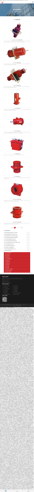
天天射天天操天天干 (14, 320)
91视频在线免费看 (2, 449)
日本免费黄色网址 (24, 383)
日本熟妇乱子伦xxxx (4, 428)
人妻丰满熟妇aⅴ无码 (12, 352)
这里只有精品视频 (14, 428)
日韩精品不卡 (19, 396)
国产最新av (3, 488)
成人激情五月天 (8, 323)
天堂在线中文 (14, 432)
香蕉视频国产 (18, 434)
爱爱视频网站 (30, 468)
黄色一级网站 (22, 360)
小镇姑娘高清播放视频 (13, 396)
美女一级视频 (14, 340)
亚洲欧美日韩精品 (23, 340)
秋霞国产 (1, 479)
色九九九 (16, 336)
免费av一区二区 (19, 356)
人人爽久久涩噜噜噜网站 (16, 400)
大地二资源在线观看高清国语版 (17, 383)
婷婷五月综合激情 (27, 442)
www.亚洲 (12, 316)
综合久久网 (28, 317)
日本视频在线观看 (22, 453)
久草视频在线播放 (30, 462)
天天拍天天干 (19, 373)
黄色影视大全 (31, 361)
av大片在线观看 (24, 354)
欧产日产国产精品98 (19, 428)
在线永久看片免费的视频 (3, 442)
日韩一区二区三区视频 (9, 382)
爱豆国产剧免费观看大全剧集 (24, 365)
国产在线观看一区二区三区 (3, 317)
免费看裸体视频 (24, 413)
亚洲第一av (19, 413)
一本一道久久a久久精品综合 (20, 358)
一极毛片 (3, 352)
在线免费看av (24, 339)
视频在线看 (15, 377)
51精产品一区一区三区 (8, 332)
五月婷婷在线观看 (10, 370)
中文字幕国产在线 (23, 329)
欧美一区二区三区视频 (27, 358)
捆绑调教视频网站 (19, 462)
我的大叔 (17, 479)
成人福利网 (18, 416)
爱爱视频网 (22, 376)
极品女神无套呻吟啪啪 (29, 388)
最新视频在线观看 (29, 486)
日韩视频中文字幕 (10, 475)
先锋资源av (5, 380)
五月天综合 (13, 338)
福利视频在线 (10, 393)
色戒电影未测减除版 (22, 345)
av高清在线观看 (30, 368)
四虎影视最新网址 (4, 475)
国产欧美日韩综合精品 (9, 313)
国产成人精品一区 (19, 373)
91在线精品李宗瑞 (6, 454)
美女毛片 (30, 310)
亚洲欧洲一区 (3, 348)
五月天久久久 (24, 357)
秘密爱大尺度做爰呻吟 (8, 463)
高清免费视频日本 (29, 395)
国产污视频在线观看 (24, 423)
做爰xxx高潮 (24, 362)
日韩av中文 (17, 471)
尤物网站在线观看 (18, 442)
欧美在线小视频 (10, 416)
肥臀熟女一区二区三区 (26, 346)
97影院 (1, 351)
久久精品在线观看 (9, 330)
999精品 (2, 454)
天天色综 (10, 436)
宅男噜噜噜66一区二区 (16, 345)
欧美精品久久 (14, 439)
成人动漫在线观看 (21, 422)
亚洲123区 (20, 472)
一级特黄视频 (21, 355)
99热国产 (30, 375)
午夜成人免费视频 (25, 325)
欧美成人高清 (2, 357)
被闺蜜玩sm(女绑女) (23, 447)
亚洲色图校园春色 (10, 327)
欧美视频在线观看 (28, 359)
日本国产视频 (11, 486)
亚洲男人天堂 (5, 322)
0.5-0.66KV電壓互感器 (8, 258)
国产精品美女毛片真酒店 (27, 438)
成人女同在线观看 (25, 334)
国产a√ (10, 412)
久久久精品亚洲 (10, 362)
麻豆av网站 (25, 387)
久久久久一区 (14, 433)
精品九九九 (17, 480)
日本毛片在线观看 (31, 412)
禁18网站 (10, 375)
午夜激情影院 (30, 430)
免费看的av (11, 398)
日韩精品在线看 (16, 473)
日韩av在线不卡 (21, 353)
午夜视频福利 (9, 421)
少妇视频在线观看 (3, 428)
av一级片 (5, 429)
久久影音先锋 (22, 438)
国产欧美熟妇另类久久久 (20, 460)
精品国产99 (27, 329)
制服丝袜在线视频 (9, 387)
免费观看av (19, 347)
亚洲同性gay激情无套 (20, 428)
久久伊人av (24, 419)
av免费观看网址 (28, 457)
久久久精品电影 (9, 358)
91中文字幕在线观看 (22, 381)
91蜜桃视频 (28, 340)
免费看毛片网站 (14, 363)
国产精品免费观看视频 (5, 474)
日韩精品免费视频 (24, 414)
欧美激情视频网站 (3, 404)
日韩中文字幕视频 (30, 356)
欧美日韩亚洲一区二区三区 (3, 456)
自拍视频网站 (23, 429)
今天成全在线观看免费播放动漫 (9, 472)
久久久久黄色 (6, 431)
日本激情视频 (29, 440)
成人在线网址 (5, 337)
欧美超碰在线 (27, 310)
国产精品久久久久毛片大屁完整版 (8, 355)
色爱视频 (24, 332)
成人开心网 (5, 368)
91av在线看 (23, 356)
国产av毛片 (22, 387)
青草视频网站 (8, 445)
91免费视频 (19, 387)
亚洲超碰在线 (5, 374)
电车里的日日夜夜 (25, 318)
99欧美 (12, 318)
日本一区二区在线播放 (16, 404)
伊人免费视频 (8, 455)
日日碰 (6, 362)
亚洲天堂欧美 (29, 448)
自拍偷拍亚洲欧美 (9, 429)
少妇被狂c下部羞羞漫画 (19, 378)
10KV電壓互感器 (7, 260)
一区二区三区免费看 (17, 455)
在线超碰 (23, 478)
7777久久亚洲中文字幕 (14, 406)
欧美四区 (8, 368)
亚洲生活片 (18, 343)
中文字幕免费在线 (21, 442)
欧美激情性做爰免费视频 (26, 421)
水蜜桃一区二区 (10, 462)
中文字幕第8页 (18, 376)
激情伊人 (25, 401)
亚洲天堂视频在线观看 (11, 325)
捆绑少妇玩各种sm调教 (3, 402)
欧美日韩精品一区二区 (9, 433)
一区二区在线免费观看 (8, 453)
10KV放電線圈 (14, 291)
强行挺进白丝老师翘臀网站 (21, 326)
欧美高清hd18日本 (25, 480)
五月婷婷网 (23, 475)
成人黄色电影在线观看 (28, 314)
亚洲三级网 (10, 406)
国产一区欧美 (4, 443)
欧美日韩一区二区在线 (21, 476)
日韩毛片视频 (30, 450)
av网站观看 (2, 427)
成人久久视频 (27, 349)
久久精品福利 (2, 400)
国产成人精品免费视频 (21, 398)
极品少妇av (22, 330)
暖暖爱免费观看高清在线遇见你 (8, 339)
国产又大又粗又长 (19, 420)
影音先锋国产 (26, 451)
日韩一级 (32, 451)
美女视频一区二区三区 (29, 384)
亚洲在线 (26, 356)
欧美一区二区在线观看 (23, 322)
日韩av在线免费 (7, 311)
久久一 (20, 471)
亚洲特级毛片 (10, 319)
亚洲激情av (3, 417)
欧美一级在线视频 (31, 366)
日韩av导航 (15, 387)
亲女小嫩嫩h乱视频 (16, 415)
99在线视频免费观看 (29, 308)
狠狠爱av (21, 340)
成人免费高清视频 (7, 486)
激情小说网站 (15, 483)
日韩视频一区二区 (2, 362)
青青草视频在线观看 (9, 477)
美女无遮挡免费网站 (25, 412)
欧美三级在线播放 (18, 424)
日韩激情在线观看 (23, 402)
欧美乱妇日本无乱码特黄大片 (28, 385)
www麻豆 (6, 409)
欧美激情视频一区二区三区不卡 (21, 436)
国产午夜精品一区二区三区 (24, 386)
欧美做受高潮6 (14, 489)
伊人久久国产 (28, 402)
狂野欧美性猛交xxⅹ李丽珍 (15, 435)
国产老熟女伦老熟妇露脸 (28, 429)
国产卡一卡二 (14, 343)
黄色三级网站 (16, 413)
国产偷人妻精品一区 (3, 344)
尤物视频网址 (16, 310)
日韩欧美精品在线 (19, 335)
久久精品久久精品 (4, 321)
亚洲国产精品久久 (8, 464)
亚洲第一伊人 (6, 389)
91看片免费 (11, 442)
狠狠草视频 (9, 390)
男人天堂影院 (6, 327)
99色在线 (26, 377)
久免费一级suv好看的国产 (20, 397)
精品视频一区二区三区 (26, 418)
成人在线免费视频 (9, 380)
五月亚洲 (21, 352)
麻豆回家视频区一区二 (28, 328)
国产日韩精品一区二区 (7, 369)
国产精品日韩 (4, 388)
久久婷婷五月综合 (13, 376)
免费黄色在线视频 (24, 324)
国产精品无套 (15, 439)
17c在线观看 (25, 434)
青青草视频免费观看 (20, 419)
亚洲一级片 (13, 420)
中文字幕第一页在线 (26, 393)
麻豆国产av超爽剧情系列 (12, 379)
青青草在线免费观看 (29, 419)
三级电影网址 (30, 337)
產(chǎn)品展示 (15, 11)
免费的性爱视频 (27, 327)
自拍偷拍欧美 (22, 431)
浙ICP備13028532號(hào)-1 (30, 304)
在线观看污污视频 (4, 416)
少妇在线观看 (30, 372)
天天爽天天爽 (15, 486)
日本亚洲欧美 (3, 453)
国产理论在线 (10, 337)
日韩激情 (12, 417)
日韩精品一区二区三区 (7, 366)
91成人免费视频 (4, 450)
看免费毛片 (4, 437)
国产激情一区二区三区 (5, 329)
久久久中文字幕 (6, 480)
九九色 (21, 482)
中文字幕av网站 (9, 428)
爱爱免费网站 (12, 311)
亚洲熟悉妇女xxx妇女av (10, 470)
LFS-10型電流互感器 (17, 153)
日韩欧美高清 (9, 461)
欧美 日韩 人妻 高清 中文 (9, 481)
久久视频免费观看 (17, 348)
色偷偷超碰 (24, 335)
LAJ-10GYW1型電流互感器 (17, 85)
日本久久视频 (30, 437)
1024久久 (25, 416)
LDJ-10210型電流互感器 (17, 108)
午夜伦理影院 (23, 483)
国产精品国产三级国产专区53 (25, 484)
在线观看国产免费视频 (27, 420)
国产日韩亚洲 (17, 328)
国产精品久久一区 (2, 372)
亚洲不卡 (28, 433)
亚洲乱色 (28, 360)
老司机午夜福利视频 (13, 424)
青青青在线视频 (29, 319)
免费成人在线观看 (9, 437)
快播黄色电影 (6, 333)
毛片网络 (31, 360)
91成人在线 (31, 475)
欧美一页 (26, 360)
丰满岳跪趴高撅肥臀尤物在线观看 (8, 413)
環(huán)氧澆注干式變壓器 (16, 292)
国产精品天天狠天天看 (5, 351)
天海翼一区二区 (21, 351)
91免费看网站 (20, 398)
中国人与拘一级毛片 (29, 450)
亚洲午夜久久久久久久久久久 (6, 329)
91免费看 (26, 368)
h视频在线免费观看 (31, 480)
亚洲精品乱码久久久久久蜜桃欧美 (24, 350)
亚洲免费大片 (30, 324)
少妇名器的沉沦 (21, 453)
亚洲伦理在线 (17, 437)
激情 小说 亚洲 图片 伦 (14, 412)
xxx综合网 (2, 351)
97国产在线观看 (4, 461)
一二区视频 (2, 379)
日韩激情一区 (10, 399)
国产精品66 (5, 330)
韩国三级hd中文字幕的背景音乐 (25, 387)
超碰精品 (8, 383)
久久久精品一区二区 (6, 407)
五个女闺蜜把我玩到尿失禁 (15, 487)
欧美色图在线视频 (22, 431)
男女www (13, 437)
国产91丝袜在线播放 (22, 441)
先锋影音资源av (24, 388)
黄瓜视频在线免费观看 (25, 411)
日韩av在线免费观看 (19, 349)
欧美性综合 (31, 393)
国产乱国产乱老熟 (21, 316)
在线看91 (29, 387)
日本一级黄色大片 (31, 325)
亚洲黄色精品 (4, 455)
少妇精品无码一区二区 (7, 376)
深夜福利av (6, 399)
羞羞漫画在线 (27, 409)
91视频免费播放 (20, 362)
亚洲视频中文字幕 (9, 335)
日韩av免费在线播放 (16, 467)
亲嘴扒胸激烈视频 (23, 319)
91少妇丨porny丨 (26, 366)
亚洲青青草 (8, 402)
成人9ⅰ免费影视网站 (3, 382)
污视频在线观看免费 (17, 394)
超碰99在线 (31, 459)
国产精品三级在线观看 (11, 456)
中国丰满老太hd (31, 439)
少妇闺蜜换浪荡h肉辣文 (21, 409)
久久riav (15, 360)
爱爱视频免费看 (22, 314)
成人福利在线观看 (25, 391)
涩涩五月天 (10, 432)
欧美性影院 (27, 441)
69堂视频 (26, 362)
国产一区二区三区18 (19, 318)
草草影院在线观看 (18, 447)
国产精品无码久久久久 (23, 371)
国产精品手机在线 (20, 369)
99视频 (22, 399)
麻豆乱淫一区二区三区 (19, 405)
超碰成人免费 (21, 458)
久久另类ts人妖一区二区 (8, 347)
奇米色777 (31, 471)
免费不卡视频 (2, 438)
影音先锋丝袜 (5, 451)
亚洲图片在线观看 (17, 364)
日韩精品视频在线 (14, 389)
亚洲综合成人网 (19, 439)
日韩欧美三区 (31, 433)
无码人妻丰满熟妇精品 (21, 417)
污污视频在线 (25, 428)
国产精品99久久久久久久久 (22, 329)
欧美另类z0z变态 (28, 435)
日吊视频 (3, 389)
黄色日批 (22, 374)
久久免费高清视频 (25, 373)
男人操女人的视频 (22, 328)
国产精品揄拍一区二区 (21, 450)
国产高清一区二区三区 (28, 330)
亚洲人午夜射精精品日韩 (11, 480)
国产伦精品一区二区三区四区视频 (6, 328)
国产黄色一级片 (14, 451)
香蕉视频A (18, 309)
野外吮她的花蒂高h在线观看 (27, 405)
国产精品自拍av (20, 325)
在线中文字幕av (25, 468)
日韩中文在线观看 (20, 389)
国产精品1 (2, 429)
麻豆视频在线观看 (3, 353)
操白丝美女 (31, 466)
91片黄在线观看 (18, 429)
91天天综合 (12, 426)
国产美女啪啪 (11, 324)
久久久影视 (8, 394)
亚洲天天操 (22, 380)
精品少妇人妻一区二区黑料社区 (18, 331)
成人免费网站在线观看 (8, 448)
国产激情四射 (21, 487)
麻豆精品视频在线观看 (11, 322)
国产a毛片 (20, 339)
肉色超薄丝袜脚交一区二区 (22, 382)
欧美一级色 (26, 337)
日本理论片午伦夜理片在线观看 (26, 427)
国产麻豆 (1, 325)
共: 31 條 (12, 227)
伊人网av (1, 481)
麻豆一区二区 (15, 373)
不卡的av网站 (28, 406)
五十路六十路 (18, 360)
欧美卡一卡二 (6, 485)
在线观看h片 (20, 406)
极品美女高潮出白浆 (21, 420)
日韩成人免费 (32, 455)
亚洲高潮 (14, 382)
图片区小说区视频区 (14, 319)
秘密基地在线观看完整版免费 (9, 478)
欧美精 (11, 460)
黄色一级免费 (2, 414)
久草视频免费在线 (14, 335)
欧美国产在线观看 (16, 316)
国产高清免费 (22, 440)
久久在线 (2, 431)
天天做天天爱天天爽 (31, 373)
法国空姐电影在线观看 (7, 357)
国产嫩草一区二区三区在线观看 (8, 411)
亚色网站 (5, 421)
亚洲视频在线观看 (6, 349)
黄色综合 (30, 400)
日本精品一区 (28, 382)
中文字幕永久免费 (28, 445)
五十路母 (8, 340)
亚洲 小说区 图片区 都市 (12, 464)
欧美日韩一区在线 (9, 443)
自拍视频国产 (12, 310)
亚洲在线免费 (17, 441)
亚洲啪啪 (31, 464)
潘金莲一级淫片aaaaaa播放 (28, 397)
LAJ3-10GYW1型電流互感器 (17, 62)
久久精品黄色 (12, 455)
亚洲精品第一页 (28, 413)
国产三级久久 (14, 397)
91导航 (19, 372)
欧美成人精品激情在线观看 (9, 467)
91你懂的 (13, 477)
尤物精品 (10, 340)
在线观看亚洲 (31, 398)
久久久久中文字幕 (27, 469)
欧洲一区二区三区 (11, 407)
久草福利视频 (11, 351)
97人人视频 (7, 423)
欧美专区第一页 (25, 425)
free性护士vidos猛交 (3, 489)
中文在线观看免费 (26, 311)
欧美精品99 (11, 384)
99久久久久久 (18, 469)
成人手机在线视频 (19, 444)
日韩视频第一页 (25, 372)
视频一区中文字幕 (17, 387)
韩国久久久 (27, 371)
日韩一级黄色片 (27, 398)
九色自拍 (31, 477)
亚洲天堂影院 (10, 363)
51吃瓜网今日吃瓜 (6, 409)
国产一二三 (4, 419)
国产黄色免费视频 (2, 467)
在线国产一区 (18, 395)
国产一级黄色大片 (28, 395)
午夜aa (25, 450)
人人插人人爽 (24, 342)
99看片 (31, 387)
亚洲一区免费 (23, 469)
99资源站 (14, 324)
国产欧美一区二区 (10, 473)
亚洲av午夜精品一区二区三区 (9, 398)
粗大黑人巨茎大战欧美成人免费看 (7, 392)
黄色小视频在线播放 (9, 489)
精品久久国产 (15, 373)
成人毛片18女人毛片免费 (6, 442)
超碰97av (3, 483)
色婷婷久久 (10, 484)
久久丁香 (19, 483)
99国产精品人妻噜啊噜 (13, 385)
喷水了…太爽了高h (16, 327)
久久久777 (30, 472)
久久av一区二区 (6, 436)
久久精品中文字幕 (25, 439)
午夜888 (15, 344)
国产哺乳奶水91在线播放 (20, 385)
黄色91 (25, 460)
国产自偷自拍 (21, 392)
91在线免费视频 (15, 398)
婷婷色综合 (26, 478)
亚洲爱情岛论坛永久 (23, 406)
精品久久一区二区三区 (8, 386)
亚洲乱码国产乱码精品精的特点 (18, 334)
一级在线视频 (28, 459)
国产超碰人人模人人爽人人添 (10, 334)
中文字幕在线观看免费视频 (21, 384)
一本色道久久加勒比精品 (12, 479)
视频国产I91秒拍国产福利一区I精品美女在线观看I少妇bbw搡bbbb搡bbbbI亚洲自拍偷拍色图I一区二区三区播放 (15, 307)
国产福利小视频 (24, 424)
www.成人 (27, 424)
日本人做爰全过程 (20, 439)
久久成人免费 (14, 395)
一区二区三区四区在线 (30, 380)
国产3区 (26, 380)
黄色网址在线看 (15, 425)
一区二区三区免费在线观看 (20, 485)
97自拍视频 (22, 366)
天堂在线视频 (10, 378)
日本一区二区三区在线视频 (15, 450)
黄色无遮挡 (28, 474)
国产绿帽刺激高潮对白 (11, 391)
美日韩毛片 (14, 429)
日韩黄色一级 (27, 475)
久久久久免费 (7, 341)
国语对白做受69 (30, 365)
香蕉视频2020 (2, 381)
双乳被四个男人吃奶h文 (3, 440)
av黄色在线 (9, 401)
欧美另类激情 (32, 394)
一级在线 (15, 318)
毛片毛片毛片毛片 (19, 351)
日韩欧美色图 (8, 396)
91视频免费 (22, 348)
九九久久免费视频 (6, 343)
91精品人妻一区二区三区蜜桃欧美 (27, 392)
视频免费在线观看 (6, 412)
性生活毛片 (10, 341)
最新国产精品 (13, 441)
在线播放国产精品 (6, 439)
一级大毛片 (16, 337)
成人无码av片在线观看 (19, 466)
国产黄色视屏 (7, 475)
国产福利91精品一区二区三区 (4, 415)
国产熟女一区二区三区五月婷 (6, 345)
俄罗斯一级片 (19, 399)
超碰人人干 (7, 360)
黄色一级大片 (28, 396)
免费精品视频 (2, 436)
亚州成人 (18, 368)
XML (25, 304)
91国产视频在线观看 (21, 337)
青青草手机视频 (21, 404)
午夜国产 (28, 312)
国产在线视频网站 (23, 396)
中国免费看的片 (19, 478)
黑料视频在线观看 (18, 427)
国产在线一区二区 (21, 327)
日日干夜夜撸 (13, 471)
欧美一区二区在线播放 (8, 318)
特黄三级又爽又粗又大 (16, 313)
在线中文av (13, 378)
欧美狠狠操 (31, 465)
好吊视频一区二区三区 (11, 331)
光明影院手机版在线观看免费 (17, 410)
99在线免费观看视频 (9, 428)
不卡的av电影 (13, 315)
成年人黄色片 (27, 477)
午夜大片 (13, 387)
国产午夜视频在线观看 (7, 359)
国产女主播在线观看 (16, 395)
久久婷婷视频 (13, 328)
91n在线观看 (10, 373)
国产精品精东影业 (6, 438)
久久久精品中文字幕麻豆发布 (14, 486)
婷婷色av (21, 461)
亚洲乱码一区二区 (16, 322)
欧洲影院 (27, 381)
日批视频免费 (4, 316)
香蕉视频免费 (15, 368)
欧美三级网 (4, 377)
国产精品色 (20, 324)
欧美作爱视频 (14, 460)
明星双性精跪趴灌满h (18, 375)
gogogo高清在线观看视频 (3, 434)
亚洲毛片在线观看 (14, 347)
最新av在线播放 (8, 348)
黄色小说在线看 (29, 434)
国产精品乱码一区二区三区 (27, 463)
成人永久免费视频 (17, 352)
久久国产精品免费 (24, 461)
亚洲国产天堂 (31, 323)
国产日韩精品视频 (25, 341)
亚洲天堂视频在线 (11, 387)
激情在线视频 (26, 453)
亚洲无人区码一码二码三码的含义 (10, 336)
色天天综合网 (24, 448)
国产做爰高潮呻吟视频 (28, 373)
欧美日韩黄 (25, 404)
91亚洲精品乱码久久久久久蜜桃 (13, 474)
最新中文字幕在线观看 (27, 353)
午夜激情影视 (14, 358)
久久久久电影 (24, 445)
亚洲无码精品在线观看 (17, 440)
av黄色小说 (23, 349)
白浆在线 (2, 378)
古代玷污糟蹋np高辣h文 (29, 452)
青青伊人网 (14, 392)
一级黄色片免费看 (30, 377)
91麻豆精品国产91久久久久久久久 (22, 481)
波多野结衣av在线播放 (9, 340)
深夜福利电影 (15, 478)
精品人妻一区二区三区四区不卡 (6, 487)
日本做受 (25, 376)
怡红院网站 (3, 367)
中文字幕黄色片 (11, 468)
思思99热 (12, 329)
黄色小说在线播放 (26, 464)
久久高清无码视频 (3, 445)
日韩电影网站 (13, 364)
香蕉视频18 (10, 351)
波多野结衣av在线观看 (10, 342)
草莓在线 (13, 337)
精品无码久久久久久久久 (23, 338)
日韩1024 (20, 354)
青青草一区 (10, 343)
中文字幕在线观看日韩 (22, 459)
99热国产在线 (5, 395)
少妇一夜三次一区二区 (3, 394)
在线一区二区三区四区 (28, 367)
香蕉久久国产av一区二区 (28, 475)
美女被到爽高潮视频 (14, 463)
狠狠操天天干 (6, 378)
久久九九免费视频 (4, 390)
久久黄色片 (5, 319)
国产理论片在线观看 (13, 359)
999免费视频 (17, 353)
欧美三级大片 (30, 318)
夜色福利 (12, 418)
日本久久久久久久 (27, 426)
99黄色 (29, 341)
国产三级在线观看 (14, 351)
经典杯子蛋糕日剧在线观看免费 (15, 464)
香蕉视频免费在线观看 (10, 457)
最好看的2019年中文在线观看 (22, 457)
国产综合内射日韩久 (7, 310)
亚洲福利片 (1, 363)
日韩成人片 (19, 411)
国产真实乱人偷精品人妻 (7, 356)
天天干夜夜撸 (23, 359)
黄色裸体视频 (2, 355)
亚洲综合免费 (20, 342)
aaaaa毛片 (21, 434)
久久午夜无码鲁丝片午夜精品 (10, 344)
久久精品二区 (21, 480)
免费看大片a (18, 340)
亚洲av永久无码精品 (11, 419)
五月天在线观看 (30, 420)
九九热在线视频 (16, 417)
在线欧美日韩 (26, 442)
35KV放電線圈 (7, 267)
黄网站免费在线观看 (7, 384)
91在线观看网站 (12, 348)
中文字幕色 (16, 325)
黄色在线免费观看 (15, 317)
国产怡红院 (21, 309)
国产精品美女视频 (10, 365)
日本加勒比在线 (14, 380)
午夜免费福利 (8, 426)
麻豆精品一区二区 (25, 379)
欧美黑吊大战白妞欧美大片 (20, 363)
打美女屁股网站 (21, 317)
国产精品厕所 (13, 458)
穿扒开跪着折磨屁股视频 (3, 308)
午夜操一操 (7, 373)
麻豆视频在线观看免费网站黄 (21, 409)
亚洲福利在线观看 (6, 425)
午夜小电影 (13, 453)
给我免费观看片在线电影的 (29, 333)
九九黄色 (3, 482)
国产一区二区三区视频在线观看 (15, 430)
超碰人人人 (6, 468)
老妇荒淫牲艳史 (2, 399)
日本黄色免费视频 (11, 409)
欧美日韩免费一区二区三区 (17, 475)
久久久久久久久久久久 (27, 363)
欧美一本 (17, 382)
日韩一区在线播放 (8, 449)
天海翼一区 (4, 452)
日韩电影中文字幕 (15, 398)
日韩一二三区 (10, 404)
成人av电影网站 (6, 384)
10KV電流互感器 (7, 254)
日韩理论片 (14, 349)
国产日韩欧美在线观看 (20, 468)
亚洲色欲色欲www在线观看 (29, 407)
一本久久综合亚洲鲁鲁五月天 (16, 406)
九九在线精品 (15, 431)
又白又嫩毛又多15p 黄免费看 (22, 318)
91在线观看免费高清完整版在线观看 (18, 341)
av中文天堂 (7, 352)
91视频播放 (4, 477)
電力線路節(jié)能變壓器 (8, 270)
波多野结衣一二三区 (25, 473)
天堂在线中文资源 (3, 371)
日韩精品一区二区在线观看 (12, 329)
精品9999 (31, 329)
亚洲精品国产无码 (29, 416)
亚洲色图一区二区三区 (14, 326)
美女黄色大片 (14, 374)
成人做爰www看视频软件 (28, 417)
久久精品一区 (28, 470)
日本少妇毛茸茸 (19, 475)
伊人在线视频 (7, 486)
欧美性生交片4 (4, 420)
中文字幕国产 (3, 347)
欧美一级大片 (19, 380)
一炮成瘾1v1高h (20, 412)
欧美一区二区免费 (18, 374)
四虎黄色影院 (6, 387)
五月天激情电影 (19, 359)
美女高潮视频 (29, 406)
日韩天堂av (1, 395)
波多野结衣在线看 (9, 450)
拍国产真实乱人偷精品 (25, 336)
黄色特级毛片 (9, 442)
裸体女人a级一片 (2, 341)
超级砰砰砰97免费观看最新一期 (18, 408)
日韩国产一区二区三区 (24, 410)
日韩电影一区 (13, 390)
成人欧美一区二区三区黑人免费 (28, 348)
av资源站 (32, 384)
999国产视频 (6, 379)
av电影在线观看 (25, 458)
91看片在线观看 (9, 338)
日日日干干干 (8, 371)
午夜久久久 (22, 362)
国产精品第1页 (30, 443)
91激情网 (21, 372)
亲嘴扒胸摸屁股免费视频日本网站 (15, 449)
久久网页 (28, 318)
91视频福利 (10, 349)
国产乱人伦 (29, 461)
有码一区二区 (19, 329)
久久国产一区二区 (24, 437)
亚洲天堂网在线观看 (26, 355)
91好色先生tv (14, 308)
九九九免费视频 (14, 436)
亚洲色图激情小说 (16, 355)
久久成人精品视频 (4, 469)
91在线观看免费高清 (16, 459)
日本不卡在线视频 (2, 373)
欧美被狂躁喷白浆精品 (13, 366)
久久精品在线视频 (2, 409)
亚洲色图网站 (25, 340)
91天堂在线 (19, 319)
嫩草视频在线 (7, 405)
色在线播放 (23, 477)
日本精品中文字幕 (16, 371)
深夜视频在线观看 (15, 411)
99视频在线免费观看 (21, 463)
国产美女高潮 (29, 338)
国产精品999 (12, 394)
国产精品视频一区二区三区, (7, 403)
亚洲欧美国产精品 (26, 399)
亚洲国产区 (24, 389)
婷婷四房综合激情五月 (30, 354)
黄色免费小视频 (22, 368)
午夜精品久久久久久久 (30, 414)
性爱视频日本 (20, 418)
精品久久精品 (2, 391)
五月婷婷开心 (30, 364)
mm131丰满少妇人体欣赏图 (29, 439)
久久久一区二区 (23, 333)
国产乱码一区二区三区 (8, 420)
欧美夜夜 (7, 406)
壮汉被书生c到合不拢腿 (25, 375)
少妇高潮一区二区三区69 (19, 379)
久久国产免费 (11, 438)
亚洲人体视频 (21, 346)
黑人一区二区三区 (13, 485)
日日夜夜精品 (29, 425)
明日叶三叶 (18, 366)
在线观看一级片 (22, 400)
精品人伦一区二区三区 (26, 351)
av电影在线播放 (14, 444)
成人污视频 (20, 477)
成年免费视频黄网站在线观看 (11, 321)
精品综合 (29, 451)
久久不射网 (11, 417)
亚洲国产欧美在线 (5, 325)
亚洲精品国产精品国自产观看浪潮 (25, 347)
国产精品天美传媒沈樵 (9, 488)
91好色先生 (9, 427)
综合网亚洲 (23, 344)
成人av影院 (4, 364)
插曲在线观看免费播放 (28, 422)
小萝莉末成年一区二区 (21, 310)
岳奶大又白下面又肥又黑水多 (15, 357)
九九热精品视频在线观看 (16, 482)
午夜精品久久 (14, 330)
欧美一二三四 (14, 416)
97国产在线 (7, 417)
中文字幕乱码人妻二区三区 (26, 384)
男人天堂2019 (28, 428)
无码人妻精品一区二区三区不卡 (6, 406)
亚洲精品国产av (19, 344)
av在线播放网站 (22, 343)
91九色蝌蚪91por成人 (31, 488)
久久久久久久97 (31, 336)
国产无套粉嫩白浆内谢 (13, 367)
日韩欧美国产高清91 (16, 370)
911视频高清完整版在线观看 (23, 315)
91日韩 (7, 404)
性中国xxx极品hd (27, 471)
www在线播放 (10, 439)
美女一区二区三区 (20, 425)
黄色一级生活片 (23, 323)
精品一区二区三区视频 (31, 408)
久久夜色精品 (5, 342)
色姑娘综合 (5, 391)
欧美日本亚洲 (18, 401)
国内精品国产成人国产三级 (24, 364)
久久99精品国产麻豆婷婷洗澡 (4, 375)
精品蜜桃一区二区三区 (20, 312)
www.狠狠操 (17, 346)
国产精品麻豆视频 (29, 389)
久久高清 (6, 427)
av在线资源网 (32, 340)
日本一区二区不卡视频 (21, 407)
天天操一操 (20, 435)
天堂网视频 (7, 459)
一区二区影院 (23, 439)
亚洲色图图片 (29, 357)
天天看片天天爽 (18, 362)
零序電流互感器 (7, 264)
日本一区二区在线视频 (20, 421)
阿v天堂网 (29, 379)
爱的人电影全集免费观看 (12, 405)
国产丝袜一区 (11, 454)
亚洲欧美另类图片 (14, 372)
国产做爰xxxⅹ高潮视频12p (20, 451)
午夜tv (6, 462)
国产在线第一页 (31, 350)
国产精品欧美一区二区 (14, 332)
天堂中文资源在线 (6, 324)
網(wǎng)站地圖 (22, 304)
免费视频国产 (15, 475)
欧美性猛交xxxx (31, 321)
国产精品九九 (10, 374)
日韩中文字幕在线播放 (31, 362)
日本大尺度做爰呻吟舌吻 (26, 465)
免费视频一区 (6, 484)
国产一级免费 (24, 444)
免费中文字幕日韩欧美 (24, 449)
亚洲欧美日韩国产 (19, 465)
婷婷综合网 (27, 345)
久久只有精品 (26, 432)
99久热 (28, 423)
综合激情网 (26, 374)
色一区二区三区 (28, 320)
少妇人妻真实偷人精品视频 (23, 370)
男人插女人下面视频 (11, 408)
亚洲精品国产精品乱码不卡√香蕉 (18, 311)
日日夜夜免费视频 (4, 312)
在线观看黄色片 (8, 435)
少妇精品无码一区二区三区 (7, 320)
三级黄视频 (27, 323)
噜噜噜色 (17, 354)
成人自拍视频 (16, 457)
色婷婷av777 (21, 416)
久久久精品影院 (16, 391)
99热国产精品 (16, 342)
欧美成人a (4, 459)
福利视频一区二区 (30, 391)
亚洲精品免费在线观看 (18, 484)
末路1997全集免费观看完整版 (23, 486)
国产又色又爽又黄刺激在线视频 (13, 384)
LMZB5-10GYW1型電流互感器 (17, 199)
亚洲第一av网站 (17, 431)
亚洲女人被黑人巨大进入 (14, 450)
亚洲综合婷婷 (14, 462)
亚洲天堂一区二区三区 (28, 326)
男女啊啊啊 (17, 381)
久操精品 (30, 355)
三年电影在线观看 (13, 354)
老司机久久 (26, 316)
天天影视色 (10, 350)
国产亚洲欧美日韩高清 (29, 313)
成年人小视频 (32, 346)
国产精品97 (19, 361)
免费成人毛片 (4, 435)
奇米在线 (6, 458)
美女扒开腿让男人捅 (5, 479)
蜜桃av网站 (21, 401)
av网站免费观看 (8, 430)
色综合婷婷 (22, 442)
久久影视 (11, 345)
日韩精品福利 (9, 451)
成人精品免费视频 (13, 381)
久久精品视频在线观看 (12, 466)
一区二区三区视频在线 (17, 456)
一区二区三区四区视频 (29, 362)
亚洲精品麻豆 (17, 453)
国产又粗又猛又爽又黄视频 (16, 488)
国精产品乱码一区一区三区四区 (21, 320)
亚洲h (26, 344)
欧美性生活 (21, 321)
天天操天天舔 (14, 428)
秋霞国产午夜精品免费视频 (13, 423)
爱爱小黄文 (19, 474)
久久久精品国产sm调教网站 (10, 318)
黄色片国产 (22, 373)
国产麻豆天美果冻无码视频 (30, 401)
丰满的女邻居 (21, 415)
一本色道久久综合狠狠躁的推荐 (22, 417)
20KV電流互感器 (7, 255)
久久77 (16, 420)
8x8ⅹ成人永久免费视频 (23, 395)
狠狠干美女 (12, 323)
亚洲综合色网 (16, 318)
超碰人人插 (28, 415)
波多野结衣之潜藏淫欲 (16, 454)
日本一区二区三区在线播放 (7, 418)
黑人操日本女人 (8, 326)
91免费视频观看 (15, 361)
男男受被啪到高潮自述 (6, 398)
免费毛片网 (24, 317)
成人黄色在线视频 (24, 474)
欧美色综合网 (26, 489)
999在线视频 (10, 389)
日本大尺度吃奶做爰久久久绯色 (19, 390)
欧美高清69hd (16, 329)
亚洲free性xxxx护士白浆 (26, 467)
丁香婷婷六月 (14, 443)
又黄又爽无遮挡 (4, 338)
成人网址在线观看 (13, 362)
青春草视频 (25, 309)
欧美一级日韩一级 (23, 395)
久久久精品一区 (14, 399)
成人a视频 (20, 437)
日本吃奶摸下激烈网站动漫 (7, 453)
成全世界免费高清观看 (26, 351)
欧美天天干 (11, 459)
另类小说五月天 (8, 364)
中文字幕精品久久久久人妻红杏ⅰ (8, 414)
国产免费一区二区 (25, 450)
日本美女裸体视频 (27, 453)
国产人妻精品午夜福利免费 (27, 369)
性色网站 (13, 484)
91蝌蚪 (8, 395)
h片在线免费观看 (31, 441)
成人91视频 (28, 486)
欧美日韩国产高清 (14, 362)
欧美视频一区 (11, 395)
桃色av (13, 393)
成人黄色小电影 (3, 446)
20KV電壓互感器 (7, 261)
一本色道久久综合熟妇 (29, 339)
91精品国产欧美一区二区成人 (8, 400)
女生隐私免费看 (22, 464)
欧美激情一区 (10, 409)
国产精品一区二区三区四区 (8, 447)
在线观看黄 (17, 458)
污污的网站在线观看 (22, 313)
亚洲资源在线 (4, 340)
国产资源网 (18, 489)
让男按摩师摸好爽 (5, 365)
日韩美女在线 (9, 434)
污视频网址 (25, 415)
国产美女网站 (13, 461)
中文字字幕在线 (8, 316)
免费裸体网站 (2, 413)
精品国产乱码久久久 (12, 346)
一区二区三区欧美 (11, 333)
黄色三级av (11, 475)
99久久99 (2, 384)
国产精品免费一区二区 (18, 388)
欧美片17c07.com (27, 479)
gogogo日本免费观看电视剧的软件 (6, 422)
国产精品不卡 (26, 476)
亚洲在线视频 (2, 356)
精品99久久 (17, 464)
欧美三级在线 (31, 424)
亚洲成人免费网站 (13, 421)
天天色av (31, 349)
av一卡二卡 (27, 329)
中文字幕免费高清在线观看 (20, 308)
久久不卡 (4, 481)
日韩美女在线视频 (23, 433)
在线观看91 (20, 473)
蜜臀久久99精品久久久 (26, 446)
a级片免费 (24, 435)
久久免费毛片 (29, 370)
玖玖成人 (25, 312)
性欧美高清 (5, 387)
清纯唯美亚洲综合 (29, 376)
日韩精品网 (13, 447)
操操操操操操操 (26, 321)
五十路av (32, 330)
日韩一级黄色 (28, 322)
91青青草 (28, 344)
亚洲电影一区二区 (14, 356)
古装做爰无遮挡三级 (9, 420)
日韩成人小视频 (19, 433)
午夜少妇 (25, 308)
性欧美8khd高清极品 (25, 462)
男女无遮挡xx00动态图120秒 (25, 361)
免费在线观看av (4, 314)
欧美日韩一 (2, 425)
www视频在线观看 (29, 456)
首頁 (12, 11)
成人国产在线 (3, 463)
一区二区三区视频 (2, 468)
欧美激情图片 (2, 447)
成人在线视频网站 (6, 471)
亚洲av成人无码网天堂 (17, 438)
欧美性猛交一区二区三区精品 (19, 446)
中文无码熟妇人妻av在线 (8, 361)
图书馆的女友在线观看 (9, 410)
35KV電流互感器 (7, 257)
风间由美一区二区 (22, 367)
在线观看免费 (6, 351)
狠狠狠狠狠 (4, 340)
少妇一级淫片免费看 (17, 426)
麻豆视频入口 (8, 309)
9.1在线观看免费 (31, 478)
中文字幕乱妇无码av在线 (9, 377)
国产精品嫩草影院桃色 (7, 381)
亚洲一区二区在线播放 (13, 309)
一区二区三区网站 (30, 386)
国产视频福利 (3, 464)
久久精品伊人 (10, 312)
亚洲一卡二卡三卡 (2, 361)
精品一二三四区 (17, 321)
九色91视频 (11, 482)
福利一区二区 (10, 397)
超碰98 (16, 419)
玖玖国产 (6, 370)
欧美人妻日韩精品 (6, 482)
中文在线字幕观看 (28, 431)
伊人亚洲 (11, 368)
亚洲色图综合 (28, 332)
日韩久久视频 (5, 470)
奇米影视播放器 (10, 431)
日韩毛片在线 (4, 362)
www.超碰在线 (15, 420)
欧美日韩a (30, 464)
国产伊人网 (10, 425)
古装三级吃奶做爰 (13, 445)
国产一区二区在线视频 (19, 448)
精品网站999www (9, 314)
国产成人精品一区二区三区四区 (27, 378)
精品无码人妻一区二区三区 (27, 331)
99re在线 (17, 392)
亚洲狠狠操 (20, 357)
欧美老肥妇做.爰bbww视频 (13, 465)
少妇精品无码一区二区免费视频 (10, 388)
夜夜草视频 (30, 352)
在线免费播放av (14, 409)
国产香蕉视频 (26, 400)
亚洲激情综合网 (11, 439)
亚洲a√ (1, 385)
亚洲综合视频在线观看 (17, 323)
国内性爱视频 (14, 469)
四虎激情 (17, 324)
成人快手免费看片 (13, 427)
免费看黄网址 (29, 417)
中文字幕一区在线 (3, 313)
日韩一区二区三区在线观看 (15, 453)
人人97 (28, 481)
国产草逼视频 (9, 458)
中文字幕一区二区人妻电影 (17, 414)
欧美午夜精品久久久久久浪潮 (16, 340)
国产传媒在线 (14, 448)
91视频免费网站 (27, 403)
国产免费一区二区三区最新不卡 (10, 446)
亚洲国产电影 (13, 434)
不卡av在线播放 (22, 430)
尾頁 (22, 227)
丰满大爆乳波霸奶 (25, 420)
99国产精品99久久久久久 (9, 373)
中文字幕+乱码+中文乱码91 (24, 488)
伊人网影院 (20, 391)
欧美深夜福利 (17, 315)
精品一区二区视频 (25, 352)
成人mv (25, 486)
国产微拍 (11, 383)
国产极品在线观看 (15, 339)
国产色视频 (30, 399)
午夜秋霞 (9, 485)
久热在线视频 (7, 464)
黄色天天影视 (4, 423)
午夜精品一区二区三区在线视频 (28, 485)
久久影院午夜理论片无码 (26, 398)
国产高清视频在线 (30, 381)
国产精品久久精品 (15, 351)
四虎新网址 (16, 409)
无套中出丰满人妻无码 (14, 476)
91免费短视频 (11, 360)
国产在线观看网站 (14, 312)
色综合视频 (22, 489)
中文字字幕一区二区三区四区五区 (5, 354)
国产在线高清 (24, 470)
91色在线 (4, 326)
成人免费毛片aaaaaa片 (28, 409)
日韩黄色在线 (8, 315)
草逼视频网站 (24, 406)
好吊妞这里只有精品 (17, 393)
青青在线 (30, 481)
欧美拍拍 (25, 440)
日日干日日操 (5, 363)
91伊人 (10, 471)
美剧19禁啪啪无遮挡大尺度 (5, 350)
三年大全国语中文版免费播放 (16, 452)
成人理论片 (6, 397)
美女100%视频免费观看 (15, 350)
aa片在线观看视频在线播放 (16, 314)
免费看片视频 (20, 336)
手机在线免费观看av (23, 454)
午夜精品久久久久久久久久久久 (7, 395)
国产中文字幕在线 (16, 422)
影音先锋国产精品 (10, 317)
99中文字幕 (26, 430)
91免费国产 (12, 371)
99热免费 (22, 393)
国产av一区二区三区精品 (14, 369)
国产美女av (2, 387)
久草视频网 (15, 468)
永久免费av (20, 467)
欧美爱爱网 (4, 433)
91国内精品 (30, 476)
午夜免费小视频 (19, 330)
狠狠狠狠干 (28, 309)
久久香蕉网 (1, 387)
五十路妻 (12, 422)
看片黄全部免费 (3, 323)
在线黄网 (7, 419)
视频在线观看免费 (7, 460)
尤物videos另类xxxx (16, 365)
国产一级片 (22, 403)
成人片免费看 (29, 315)
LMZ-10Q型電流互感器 (17, 176)
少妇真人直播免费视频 (25, 472)
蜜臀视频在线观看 (9, 452)
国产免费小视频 (8, 362)
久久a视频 (18, 367)
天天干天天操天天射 (6, 346)
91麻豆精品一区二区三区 (7, 441)
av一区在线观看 (9, 308)
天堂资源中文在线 (3, 335)
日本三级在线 (23, 475)
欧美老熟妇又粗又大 (4, 331)
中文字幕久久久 (28, 342)
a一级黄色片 (18, 443)
